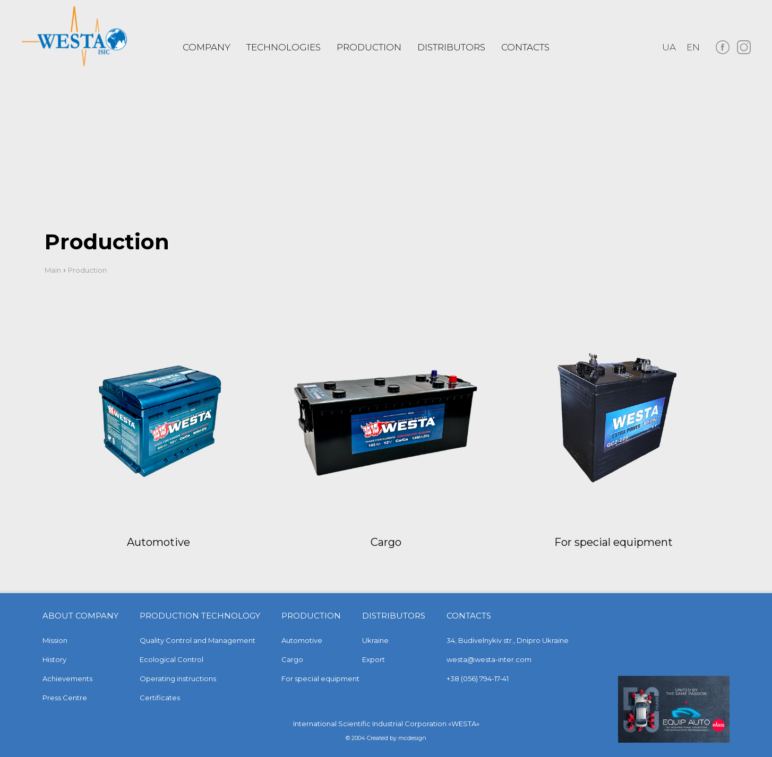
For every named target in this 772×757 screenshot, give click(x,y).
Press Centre (64, 697)
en (693, 47)
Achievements (67, 678)
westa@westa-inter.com (489, 659)
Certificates (160, 697)
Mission (54, 640)
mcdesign (412, 738)
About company (80, 616)
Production (311, 616)
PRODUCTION (369, 47)
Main (53, 270)
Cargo (386, 542)
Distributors (451, 47)
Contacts (525, 47)
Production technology (200, 616)
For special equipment (613, 542)
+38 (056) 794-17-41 (478, 678)
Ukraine (375, 640)
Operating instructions (178, 678)
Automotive (158, 542)
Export (373, 659)
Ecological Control (171, 659)
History (54, 659)
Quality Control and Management (197, 640)
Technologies (283, 47)
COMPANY (206, 47)
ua (669, 47)
